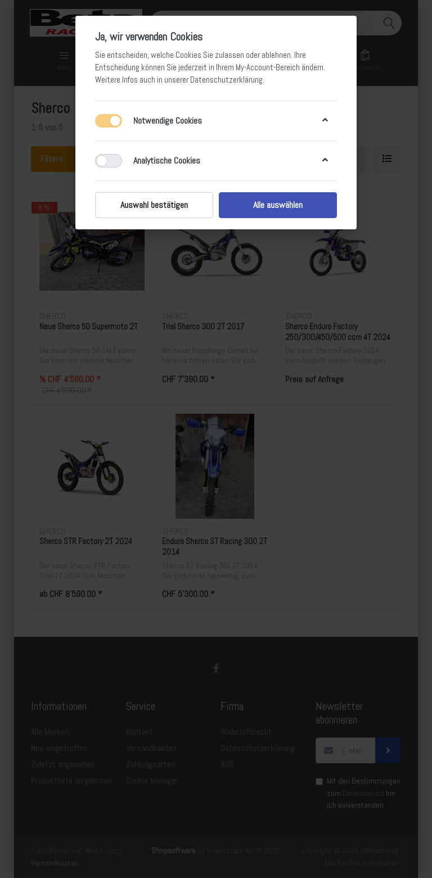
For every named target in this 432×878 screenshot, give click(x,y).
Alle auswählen (278, 205)
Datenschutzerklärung (226, 80)
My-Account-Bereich (268, 67)
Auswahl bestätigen (154, 205)
